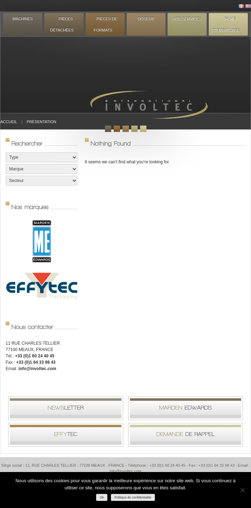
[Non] (242, 490)
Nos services (187, 19)
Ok (102, 497)
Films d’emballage (226, 24)
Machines (22, 19)
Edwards (185, 408)
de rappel (185, 434)
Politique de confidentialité (132, 497)
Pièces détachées (62, 24)
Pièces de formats (105, 24)
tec (65, 434)
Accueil (8, 122)
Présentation (41, 122)
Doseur (146, 19)
